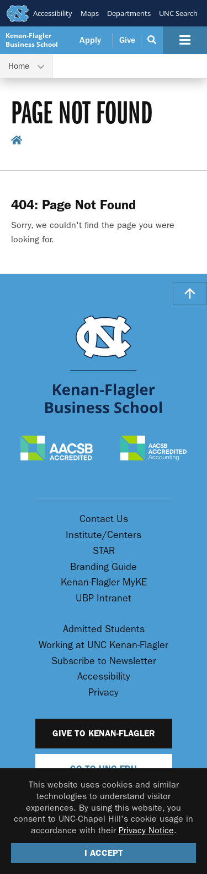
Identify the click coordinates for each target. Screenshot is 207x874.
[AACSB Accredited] (56, 449)
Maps (90, 13)
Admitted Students (104, 629)
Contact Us (103, 519)
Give (127, 40)
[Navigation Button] (185, 40)
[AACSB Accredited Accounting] (153, 449)
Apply (90, 40)
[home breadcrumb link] (17, 142)
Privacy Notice (146, 830)
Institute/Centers (103, 535)
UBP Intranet (103, 598)
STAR (104, 551)
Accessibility (52, 13)
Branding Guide (103, 567)
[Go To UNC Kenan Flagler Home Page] (103, 364)
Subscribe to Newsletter (103, 661)
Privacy (103, 692)
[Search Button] (152, 40)
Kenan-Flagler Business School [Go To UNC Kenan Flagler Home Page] (32, 39)
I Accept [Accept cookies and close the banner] (103, 853)
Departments (129, 13)
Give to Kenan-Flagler (103, 733)
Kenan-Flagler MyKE (104, 582)
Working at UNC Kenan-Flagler (103, 645)
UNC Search (178, 13)
